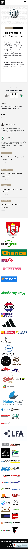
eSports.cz (12, 543)
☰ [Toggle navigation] (25, 2)
